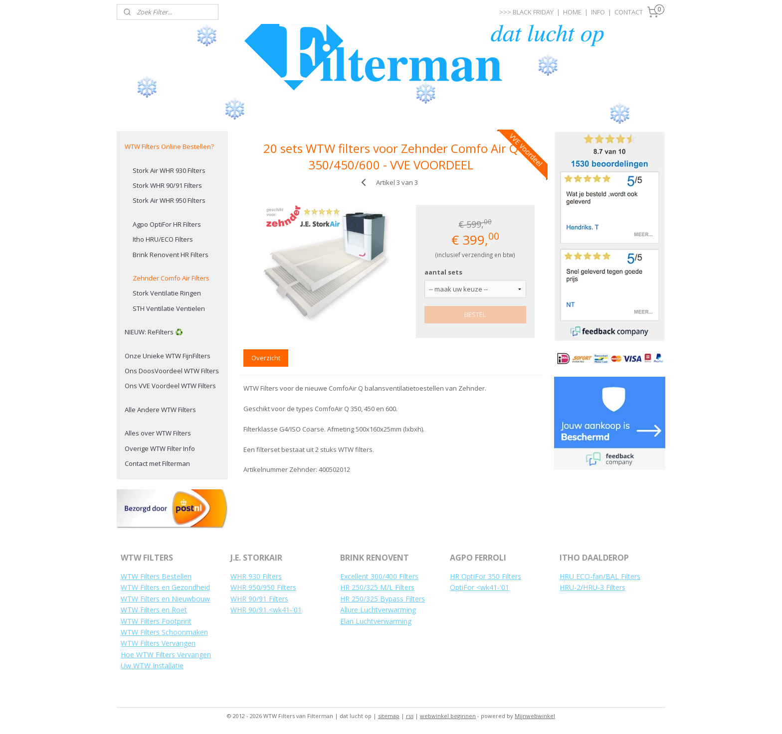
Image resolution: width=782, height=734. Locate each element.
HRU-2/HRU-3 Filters (592, 587)
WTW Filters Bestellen (156, 576)
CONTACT (628, 11)
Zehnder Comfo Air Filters (171, 278)
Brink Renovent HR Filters (170, 254)
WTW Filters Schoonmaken (164, 632)
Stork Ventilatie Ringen (167, 293)
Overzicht (265, 357)
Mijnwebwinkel (535, 716)
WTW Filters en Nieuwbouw (165, 598)
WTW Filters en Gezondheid (165, 587)
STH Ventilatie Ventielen (169, 308)
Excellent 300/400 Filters (379, 576)
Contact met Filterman (157, 463)
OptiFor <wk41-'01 (479, 587)
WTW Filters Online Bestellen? (169, 146)
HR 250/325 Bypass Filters (382, 598)
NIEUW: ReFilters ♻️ (154, 331)
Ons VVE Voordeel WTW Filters (170, 385)
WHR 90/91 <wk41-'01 (266, 609)
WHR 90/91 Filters (259, 598)
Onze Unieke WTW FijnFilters (167, 355)
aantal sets (443, 272)
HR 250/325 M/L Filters (377, 587)
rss (409, 716)
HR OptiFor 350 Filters (485, 576)
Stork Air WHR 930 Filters (169, 170)
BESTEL (475, 314)
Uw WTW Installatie (152, 665)
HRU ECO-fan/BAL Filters (600, 576)
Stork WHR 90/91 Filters (167, 185)
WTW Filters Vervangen (158, 643)
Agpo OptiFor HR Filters (167, 224)
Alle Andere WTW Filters (160, 409)
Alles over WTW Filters (158, 433)
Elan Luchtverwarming (375, 621)
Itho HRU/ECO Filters (163, 239)
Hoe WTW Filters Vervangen (166, 654)
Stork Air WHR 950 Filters (169, 200)
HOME (572, 11)
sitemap (388, 716)
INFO (598, 11)
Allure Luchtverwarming (378, 609)
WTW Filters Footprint (156, 621)
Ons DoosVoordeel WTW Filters (172, 370)
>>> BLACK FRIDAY (526, 11)
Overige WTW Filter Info (160, 448)
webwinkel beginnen (448, 716)
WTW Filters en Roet (154, 609)
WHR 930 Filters (256, 576)
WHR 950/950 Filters (263, 587)
